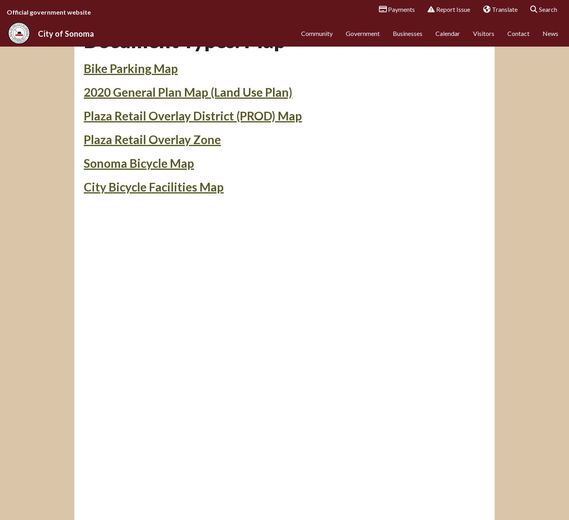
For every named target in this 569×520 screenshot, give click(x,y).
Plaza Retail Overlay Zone (152, 187)
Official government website (49, 12)
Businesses (407, 38)
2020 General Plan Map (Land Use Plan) (188, 139)
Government (363, 38)
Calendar (447, 38)
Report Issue (446, 10)
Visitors (483, 38)
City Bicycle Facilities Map (154, 234)
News (550, 38)
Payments (394, 10)
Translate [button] (497, 10)
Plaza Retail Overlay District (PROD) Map (193, 163)
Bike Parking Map (131, 116)
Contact (518, 38)
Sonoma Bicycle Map (139, 210)
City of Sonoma (66, 38)
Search (541, 10)
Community (317, 38)
